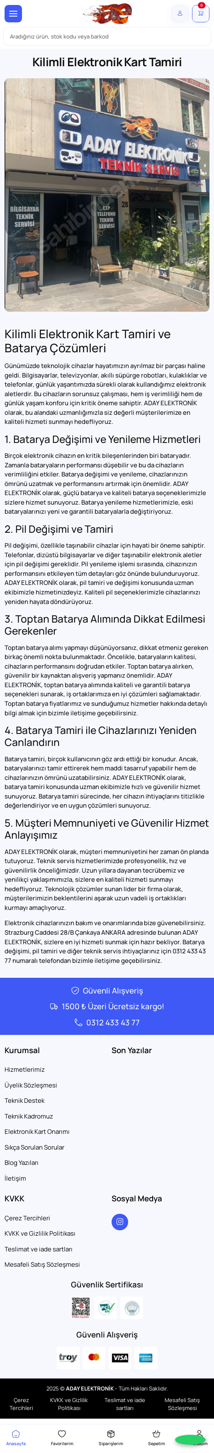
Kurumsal (22, 1050)
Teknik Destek (24, 1100)
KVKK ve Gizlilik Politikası (40, 1233)
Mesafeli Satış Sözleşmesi (42, 1264)
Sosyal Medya (137, 1198)
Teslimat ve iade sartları (39, 1249)
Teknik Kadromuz (29, 1116)
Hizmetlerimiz (25, 1069)
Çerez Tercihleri (27, 1218)
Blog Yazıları (22, 1162)
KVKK (14, 1198)
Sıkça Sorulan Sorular (34, 1147)
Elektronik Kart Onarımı (37, 1131)
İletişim (15, 1178)
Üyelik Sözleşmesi (31, 1085)
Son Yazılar (132, 1050)
